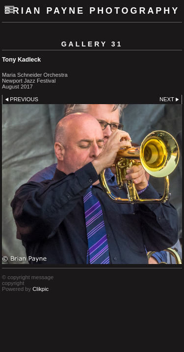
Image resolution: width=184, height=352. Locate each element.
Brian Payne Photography (92, 11)
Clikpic (40, 289)
